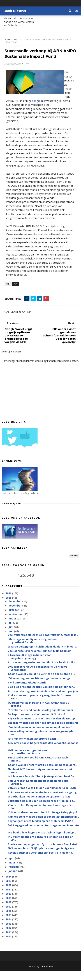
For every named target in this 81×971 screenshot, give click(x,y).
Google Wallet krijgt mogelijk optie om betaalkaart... (42, 765)
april (11, 858)
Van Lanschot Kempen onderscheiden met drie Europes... (38, 782)
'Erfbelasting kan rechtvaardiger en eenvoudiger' (40, 678)
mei (11, 631)
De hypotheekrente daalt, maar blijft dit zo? (36, 714)
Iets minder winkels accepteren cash (32, 738)
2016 (9, 911)
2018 (9, 902)
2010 (9, 936)
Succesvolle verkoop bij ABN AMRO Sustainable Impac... (38, 759)
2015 (9, 915)
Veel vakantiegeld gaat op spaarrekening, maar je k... (43, 635)
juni (11, 627)
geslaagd (34, 100)
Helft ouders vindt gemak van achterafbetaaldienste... (27, 752)
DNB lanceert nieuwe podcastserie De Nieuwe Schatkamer (37, 668)
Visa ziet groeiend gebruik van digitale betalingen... (41, 687)
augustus (15, 618)
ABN (15, 39)
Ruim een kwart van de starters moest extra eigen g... (43, 792)
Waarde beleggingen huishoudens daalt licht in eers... (43, 646)
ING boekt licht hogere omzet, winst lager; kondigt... (42, 832)
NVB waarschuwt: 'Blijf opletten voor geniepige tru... (42, 848)
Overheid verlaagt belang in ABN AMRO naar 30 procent (38, 704)
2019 (9, 898)
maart (12, 862)
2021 (9, 889)
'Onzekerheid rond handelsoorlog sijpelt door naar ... (42, 710)
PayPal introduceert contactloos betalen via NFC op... (42, 718)
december (15, 601)
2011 (9, 932)
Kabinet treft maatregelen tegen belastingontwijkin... (43, 817)
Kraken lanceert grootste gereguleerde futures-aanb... (39, 697)
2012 (9, 928)
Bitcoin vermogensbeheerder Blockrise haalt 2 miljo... (42, 662)
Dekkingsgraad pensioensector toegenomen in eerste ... (43, 827)
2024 (9, 876)
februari (14, 867)
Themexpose (46, 966)
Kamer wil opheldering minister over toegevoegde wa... (40, 733)
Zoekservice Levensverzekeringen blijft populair (39, 651)
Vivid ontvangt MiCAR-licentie (27, 682)
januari (13, 871)
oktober (14, 610)
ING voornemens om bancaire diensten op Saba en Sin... (40, 838)
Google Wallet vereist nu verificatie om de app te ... (41, 674)
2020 (9, 893)
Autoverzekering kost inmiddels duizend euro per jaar (43, 691)
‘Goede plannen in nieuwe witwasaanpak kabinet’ (40, 727)
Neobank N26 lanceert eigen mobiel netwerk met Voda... (40, 770)
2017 (9, 906)
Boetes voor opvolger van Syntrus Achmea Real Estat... (43, 844)
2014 (9, 919)
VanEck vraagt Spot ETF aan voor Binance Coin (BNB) (42, 788)
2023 (9, 881)
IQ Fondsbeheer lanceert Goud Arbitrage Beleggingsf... (43, 812)
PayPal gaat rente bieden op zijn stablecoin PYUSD (40, 821)
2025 (9, 598)
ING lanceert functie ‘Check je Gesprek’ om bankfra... (42, 776)
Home (7, 39)
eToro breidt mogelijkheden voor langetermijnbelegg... (29, 656)
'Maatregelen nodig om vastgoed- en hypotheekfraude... (32, 641)
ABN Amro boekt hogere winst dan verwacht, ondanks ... (43, 744)
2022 (9, 885)
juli (10, 622)
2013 (9, 924)
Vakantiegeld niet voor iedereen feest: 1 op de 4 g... (41, 801)
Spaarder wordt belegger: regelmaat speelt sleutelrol (43, 723)
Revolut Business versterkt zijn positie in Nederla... (41, 852)
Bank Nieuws (14, 11)
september (16, 614)
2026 (9, 593)
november (15, 605)
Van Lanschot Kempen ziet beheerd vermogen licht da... (41, 806)
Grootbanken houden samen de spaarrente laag (39, 796)
